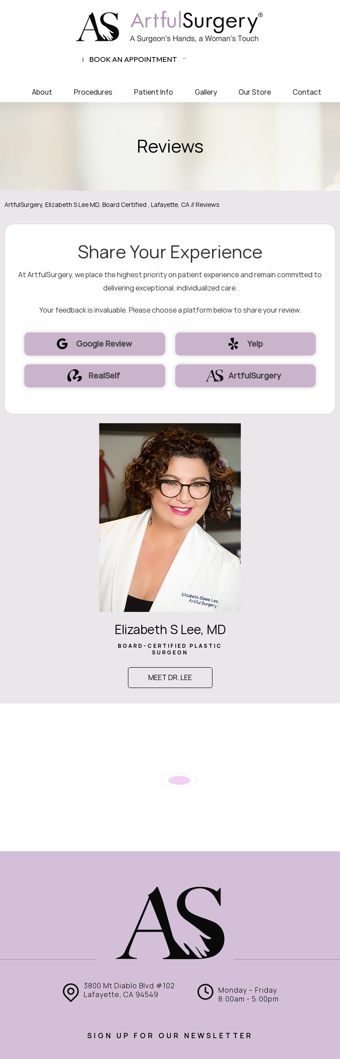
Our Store (255, 92)
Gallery (206, 92)
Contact (307, 92)
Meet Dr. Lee (170, 677)
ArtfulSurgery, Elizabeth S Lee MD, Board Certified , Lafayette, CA (96, 205)
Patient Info (153, 92)
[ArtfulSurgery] (170, 27)
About (42, 92)
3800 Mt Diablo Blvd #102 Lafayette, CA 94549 (129, 990)
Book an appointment (133, 59)
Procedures (93, 92)
